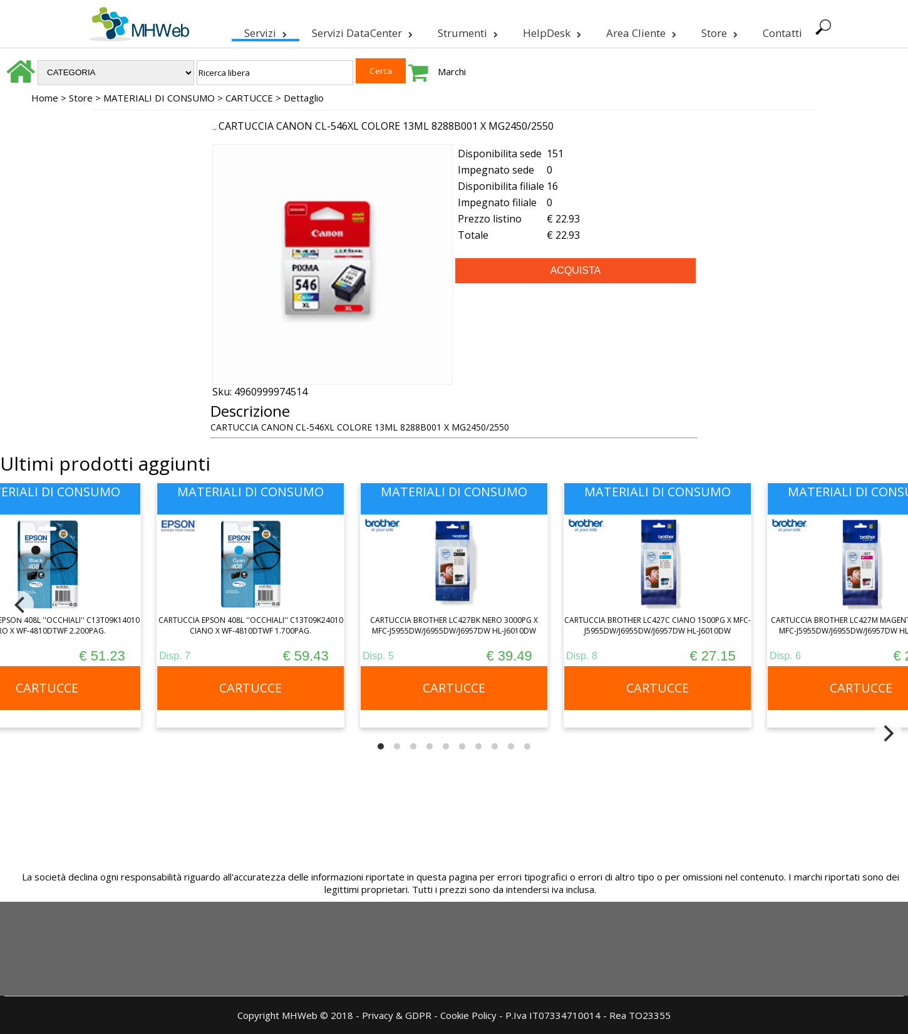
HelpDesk (551, 31)
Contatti (781, 33)
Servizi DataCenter (361, 31)
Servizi (264, 31)
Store (718, 31)
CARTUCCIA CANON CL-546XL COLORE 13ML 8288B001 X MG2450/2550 (386, 126)
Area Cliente (640, 31)
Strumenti (466, 31)
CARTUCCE (249, 97)
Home (44, 97)
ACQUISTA (575, 270)
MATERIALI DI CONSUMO (159, 97)
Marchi (452, 71)
